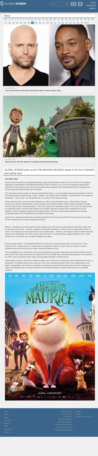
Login (93, 3)
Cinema (6, 414)
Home (6, 411)
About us (7, 432)
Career (78, 414)
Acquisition (8, 429)
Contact (79, 411)
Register (91, 5)
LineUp (92, 8)
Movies (6, 417)
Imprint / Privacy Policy (84, 417)
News (6, 426)
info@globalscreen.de (63, 430)
